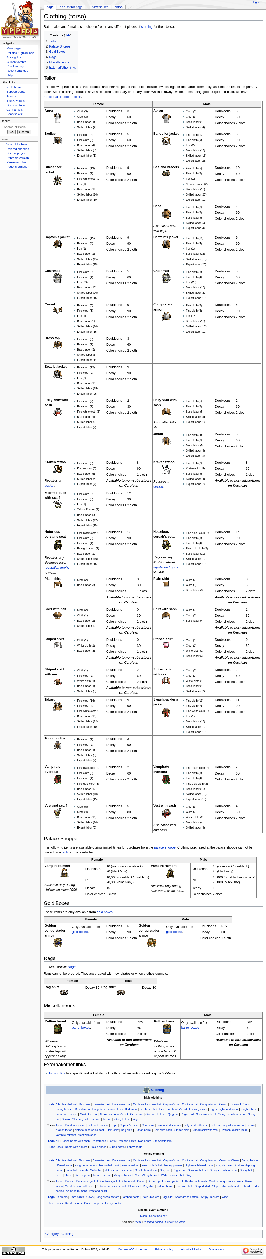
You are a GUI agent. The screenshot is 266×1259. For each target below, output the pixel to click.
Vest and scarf (98, 1191)
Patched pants (127, 1140)
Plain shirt (112, 1130)
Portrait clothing (175, 1221)
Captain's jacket (129, 1125)
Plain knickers (150, 1197)
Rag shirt (126, 1130)
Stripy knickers (162, 1140)
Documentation (16, 105)
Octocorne (136, 1114)
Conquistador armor (168, 1125)
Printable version (17, 157)
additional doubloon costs (62, 97)
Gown (90, 1197)
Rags (72, 967)
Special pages (15, 153)
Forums (11, 96)
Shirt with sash (163, 1130)
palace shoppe (165, 847)
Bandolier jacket (75, 1125)
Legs (51, 1140)
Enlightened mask (103, 1109)
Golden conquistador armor (228, 1125)
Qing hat (173, 1114)
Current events (16, 61)
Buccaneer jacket (87, 1181)
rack (65, 852)
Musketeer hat (89, 1114)
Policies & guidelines (20, 53)
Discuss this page (71, 7)
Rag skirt (166, 1197)
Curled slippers (93, 1203)
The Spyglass (15, 100)
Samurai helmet (206, 1114)
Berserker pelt (101, 1104)
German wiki (14, 109)
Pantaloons (99, 1140)
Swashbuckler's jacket (234, 1130)
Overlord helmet (155, 1114)
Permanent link (16, 162)
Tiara (96, 1175)
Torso (51, 1125)
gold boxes (104, 912)
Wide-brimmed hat (172, 1175)
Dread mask (82, 1109)
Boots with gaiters (76, 1146)
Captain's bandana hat (147, 1104)
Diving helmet (64, 1109)
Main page (13, 48)
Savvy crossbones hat (232, 1114)
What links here (16, 144)
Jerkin (251, 1125)
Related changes (17, 148)
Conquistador (208, 1104)
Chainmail (148, 1125)
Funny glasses (198, 1109)
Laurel (59, 1170)
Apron (59, 1125)
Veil (137, 1175)
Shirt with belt (184, 1186)
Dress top (154, 1181)
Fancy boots (134, 1146)
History (119, 7)
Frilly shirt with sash (196, 1125)
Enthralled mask (127, 1109)
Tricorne (95, 1119)
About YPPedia (191, 1249)
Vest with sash (87, 1134)
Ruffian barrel (143, 1130)
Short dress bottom (187, 1197)
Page (50, 7)
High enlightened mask (224, 1109)
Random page (15, 66)
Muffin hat (96, 1170)
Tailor (137, 1221)
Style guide (13, 57)
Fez (161, 1109)
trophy (64, 567)
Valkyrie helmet (123, 1175)
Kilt (57, 1140)
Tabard (245, 1186)
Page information (17, 166)
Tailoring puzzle (153, 1221)
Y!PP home (14, 87)
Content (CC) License (132, 1249)
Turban (106, 1119)
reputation (52, 567)
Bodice (69, 1181)
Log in (256, 2)
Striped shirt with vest (205, 1130)
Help (9, 75)
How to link (57, 1073)
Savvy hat (246, 1170)
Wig (135, 1119)
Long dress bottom (107, 1197)
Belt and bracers (98, 1125)
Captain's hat (171, 1104)
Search (6, 121)
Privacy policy (164, 1249)
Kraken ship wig (245, 1165)
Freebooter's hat (177, 1109)
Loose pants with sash (76, 1140)
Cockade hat (190, 1104)
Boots (59, 1146)
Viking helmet (122, 1119)
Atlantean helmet (66, 1104)
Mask (143, 1215)
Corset (141, 1181)
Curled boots (116, 1146)
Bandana (84, 1104)
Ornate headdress (146, 1170)
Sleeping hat (80, 1119)
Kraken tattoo (64, 1130)
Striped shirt (181, 1130)
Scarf (59, 1175)
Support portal (15, 91)
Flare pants (77, 1197)
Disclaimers (216, 1249)
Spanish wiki (14, 114)
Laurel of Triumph (66, 1114)
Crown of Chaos (240, 1104)
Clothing (157, 1090)
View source (100, 7)
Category (52, 1234)
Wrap (225, 1197)
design (49, 485)
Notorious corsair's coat (89, 1130)
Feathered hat (148, 1109)
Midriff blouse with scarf (79, 1186)
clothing (147, 27)
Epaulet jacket (171, 1181)
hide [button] (67, 35)
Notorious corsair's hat (114, 1114)
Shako (66, 1119)
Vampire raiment (66, 1134)
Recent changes (17, 70)
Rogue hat (187, 1114)
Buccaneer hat (121, 1104)
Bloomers (62, 1197)
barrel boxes (81, 1027)
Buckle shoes (98, 1146)
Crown (223, 1104)
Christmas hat (158, 1215)
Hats (51, 1104)
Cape (114, 1125)
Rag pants (144, 1140)
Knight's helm (249, 1109)
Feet (52, 1146)
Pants (112, 1140)
